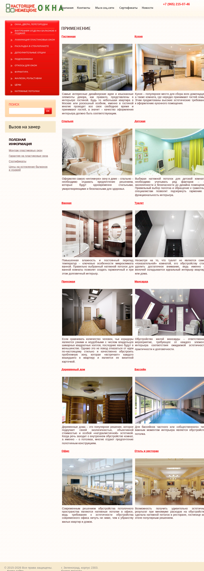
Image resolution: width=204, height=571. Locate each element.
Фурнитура (21, 72)
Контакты (83, 8)
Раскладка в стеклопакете (32, 46)
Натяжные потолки (27, 91)
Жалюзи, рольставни (28, 78)
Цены (18, 85)
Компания (66, 8)
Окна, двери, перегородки (31, 24)
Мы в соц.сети (104, 8)
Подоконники (24, 59)
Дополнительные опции (30, 53)
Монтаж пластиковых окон (25, 150)
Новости (147, 8)
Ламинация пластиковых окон (35, 40)
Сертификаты (128, 8)
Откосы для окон (26, 65)
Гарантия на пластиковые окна (28, 155)
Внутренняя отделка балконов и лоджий (35, 32)
